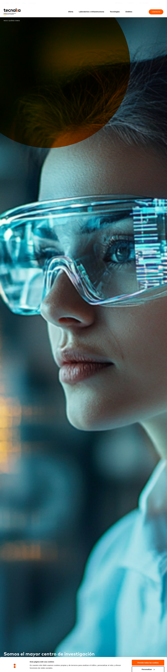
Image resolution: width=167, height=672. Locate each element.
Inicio (6, 21)
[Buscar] (142, 12)
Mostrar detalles (36, 665)
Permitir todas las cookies (148, 653)
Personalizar (148, 660)
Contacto (156, 12)
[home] (12, 11)
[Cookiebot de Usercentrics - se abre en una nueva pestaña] (15, 667)
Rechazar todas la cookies (148, 666)
